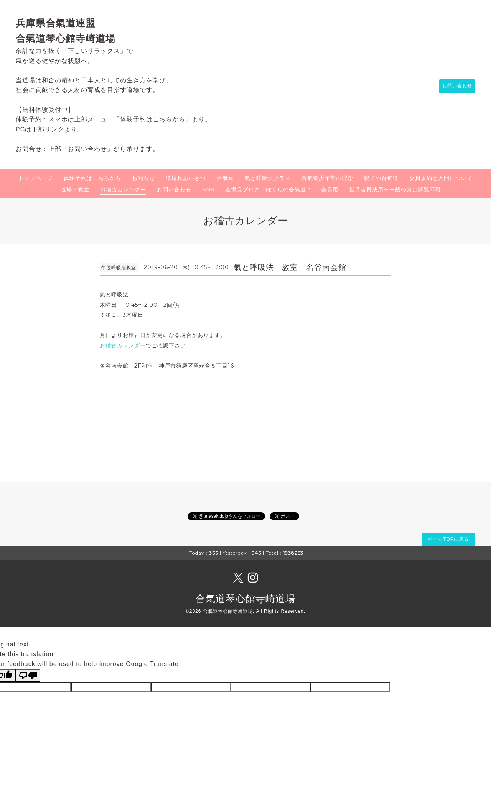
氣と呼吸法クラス (268, 178)
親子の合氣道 (381, 178)
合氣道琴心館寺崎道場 (245, 598)
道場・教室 (75, 190)
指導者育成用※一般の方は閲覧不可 (395, 190)
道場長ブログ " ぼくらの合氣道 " (267, 190)
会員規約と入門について (441, 178)
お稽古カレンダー (123, 190)
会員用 (329, 190)
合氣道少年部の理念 (327, 178)
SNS (208, 190)
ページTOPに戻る (448, 539)
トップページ (35, 178)
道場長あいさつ (186, 178)
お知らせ (143, 178)
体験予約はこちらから (92, 178)
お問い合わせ (453, 86)
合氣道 (225, 178)
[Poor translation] (28, 675)
